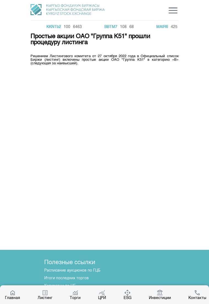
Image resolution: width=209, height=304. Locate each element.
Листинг (45, 294)
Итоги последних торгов (66, 278)
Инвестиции (160, 294)
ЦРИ (102, 294)
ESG (128, 294)
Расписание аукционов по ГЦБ (72, 270)
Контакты (197, 294)
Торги (75, 294)
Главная (12, 294)
